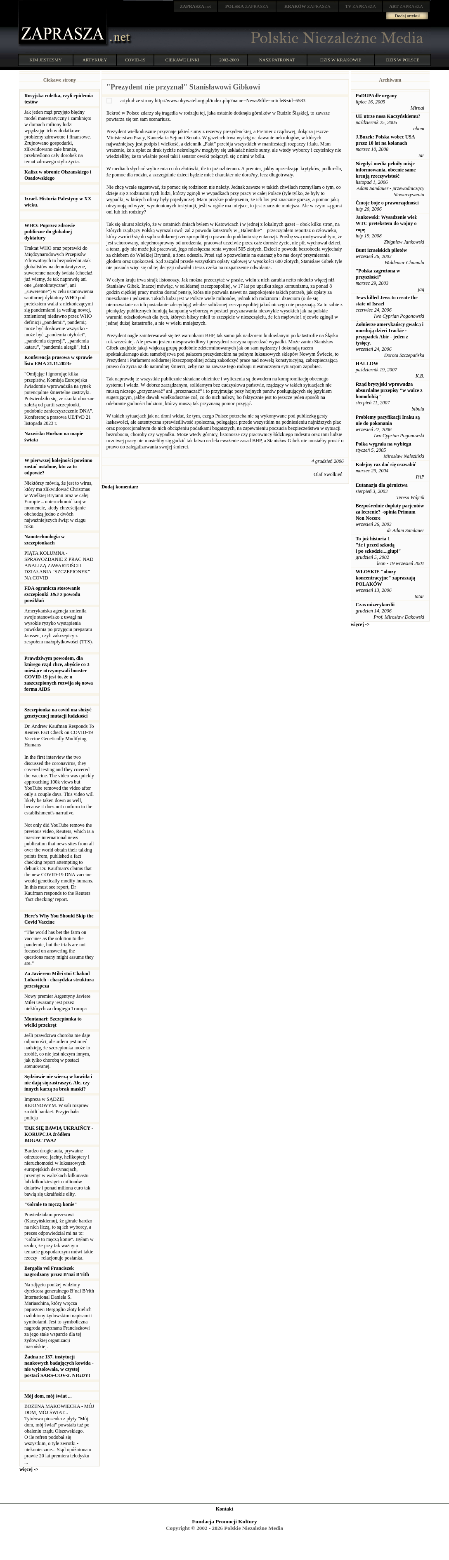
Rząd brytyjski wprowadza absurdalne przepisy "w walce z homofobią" (389, 390)
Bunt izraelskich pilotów (381, 250)
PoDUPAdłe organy (376, 96)
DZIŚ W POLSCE (402, 59)
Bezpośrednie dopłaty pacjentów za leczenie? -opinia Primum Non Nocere (390, 512)
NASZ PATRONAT (277, 59)
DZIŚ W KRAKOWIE (341, 59)
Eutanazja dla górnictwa (382, 485)
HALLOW (367, 363)
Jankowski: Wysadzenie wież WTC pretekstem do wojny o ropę (386, 223)
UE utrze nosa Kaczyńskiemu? (388, 116)
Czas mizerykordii (375, 605)
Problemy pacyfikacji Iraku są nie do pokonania (388, 420)
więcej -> (28, 1469)
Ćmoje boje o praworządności (387, 203)
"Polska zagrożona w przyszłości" (378, 274)
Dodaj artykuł (407, 15)
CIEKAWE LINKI (182, 59)
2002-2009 (229, 59)
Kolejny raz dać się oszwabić (386, 464)
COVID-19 (135, 59)
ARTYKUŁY (95, 59)
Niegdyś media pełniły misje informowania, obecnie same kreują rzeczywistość (386, 170)
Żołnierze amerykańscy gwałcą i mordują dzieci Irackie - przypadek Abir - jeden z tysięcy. (389, 333)
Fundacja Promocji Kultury (224, 1521)
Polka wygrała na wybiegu (383, 444)
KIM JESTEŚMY (45, 59)
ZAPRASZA (247, 6)
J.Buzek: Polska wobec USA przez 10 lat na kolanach (385, 140)
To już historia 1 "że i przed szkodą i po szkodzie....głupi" (378, 545)
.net (195, 6)
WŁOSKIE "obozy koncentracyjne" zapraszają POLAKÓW (385, 578)
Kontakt (225, 1509)
